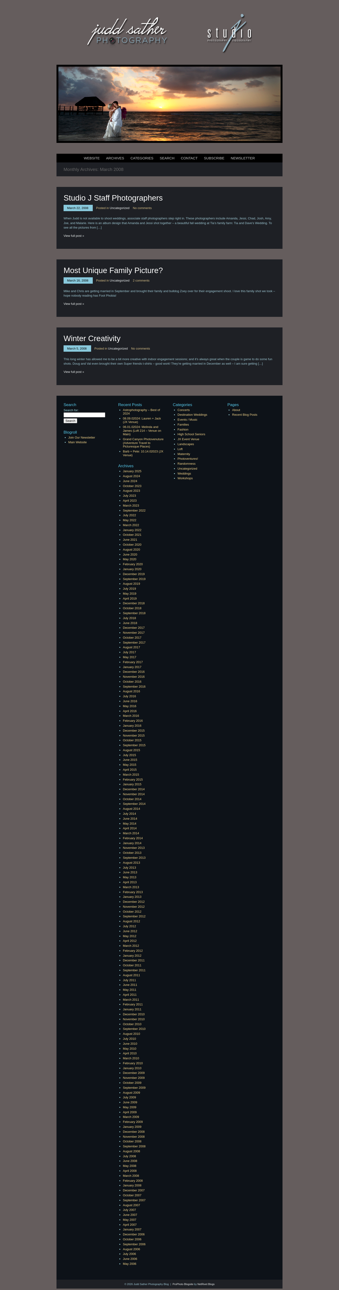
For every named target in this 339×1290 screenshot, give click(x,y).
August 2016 (131, 691)
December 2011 (134, 960)
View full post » (74, 236)
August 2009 (131, 1092)
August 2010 (131, 1034)
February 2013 (133, 892)
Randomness (187, 463)
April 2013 (130, 882)
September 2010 (134, 1029)
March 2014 (131, 833)
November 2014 (134, 794)
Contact (189, 158)
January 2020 (132, 569)
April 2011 (130, 994)
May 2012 (129, 936)
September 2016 (134, 686)
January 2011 (132, 1009)
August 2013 (131, 862)
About (236, 410)
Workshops (185, 478)
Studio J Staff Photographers (113, 198)
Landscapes (186, 444)
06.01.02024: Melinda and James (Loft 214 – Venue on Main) (142, 430)
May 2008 (129, 1166)
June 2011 (130, 985)
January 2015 (132, 784)
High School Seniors (191, 434)
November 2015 (134, 735)
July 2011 (129, 980)
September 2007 (134, 1200)
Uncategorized (119, 208)
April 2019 (130, 598)
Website (92, 158)
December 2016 (134, 671)
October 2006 (132, 1239)
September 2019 (134, 579)
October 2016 (132, 681)
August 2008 (131, 1151)
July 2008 (129, 1156)
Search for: (71, 410)
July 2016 (129, 696)
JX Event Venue (188, 439)
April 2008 (130, 1171)
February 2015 (133, 779)
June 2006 (130, 1259)
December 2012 (134, 901)
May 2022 (129, 520)
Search (167, 158)
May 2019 (129, 593)
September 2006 (134, 1244)
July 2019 (129, 588)
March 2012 (131, 945)
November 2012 (134, 906)
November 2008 (134, 1136)
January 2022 (132, 530)
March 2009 (131, 1117)
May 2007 (129, 1219)
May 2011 (129, 990)
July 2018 (129, 618)
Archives (115, 158)
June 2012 (130, 931)
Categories (141, 158)
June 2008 (130, 1161)
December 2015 (134, 730)
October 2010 (132, 1024)
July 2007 (129, 1210)
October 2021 (132, 534)
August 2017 (131, 647)
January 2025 (132, 471)
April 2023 (130, 500)
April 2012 (130, 941)
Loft (180, 449)
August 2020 (131, 549)
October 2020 (132, 544)
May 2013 (129, 877)
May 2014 (129, 823)
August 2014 (131, 808)
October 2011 (132, 965)
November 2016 (134, 676)
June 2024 (130, 481)
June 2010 (130, 1043)
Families (183, 424)
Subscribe (214, 158)
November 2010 (134, 1019)
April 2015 (130, 769)
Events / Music (188, 419)
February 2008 (133, 1180)
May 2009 (129, 1107)
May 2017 (129, 657)
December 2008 (134, 1131)
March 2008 (131, 1175)
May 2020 (129, 559)
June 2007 (130, 1215)
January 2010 (132, 1068)
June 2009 (130, 1102)
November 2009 (134, 1078)
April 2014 (130, 828)
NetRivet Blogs (206, 1284)
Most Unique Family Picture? (113, 270)
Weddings (184, 473)
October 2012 (132, 911)
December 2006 (134, 1234)
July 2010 (129, 1038)
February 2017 (133, 662)
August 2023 (131, 490)
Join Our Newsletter (81, 437)
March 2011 (131, 999)
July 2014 (129, 813)
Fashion (183, 429)
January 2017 (132, 667)
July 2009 (129, 1097)
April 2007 (130, 1224)
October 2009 (132, 1082)
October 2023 (132, 486)
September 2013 (134, 857)
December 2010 (134, 1014)
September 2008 (134, 1146)
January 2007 (132, 1229)
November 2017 (134, 632)
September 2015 (134, 745)
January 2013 (132, 897)
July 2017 (129, 652)
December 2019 (134, 574)
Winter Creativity (92, 338)
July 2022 (129, 515)
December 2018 (134, 603)
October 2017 (132, 637)
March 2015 (131, 774)
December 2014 (134, 789)
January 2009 (132, 1127)
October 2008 (132, 1141)
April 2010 (130, 1053)
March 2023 (131, 505)
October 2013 (132, 853)
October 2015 (132, 740)
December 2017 (134, 627)
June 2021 (130, 539)
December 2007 (134, 1190)
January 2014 (132, 843)
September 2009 (134, 1087)
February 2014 (133, 838)
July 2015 (129, 755)
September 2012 (134, 916)
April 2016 (130, 711)
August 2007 (131, 1205)
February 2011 (133, 1004)
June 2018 (130, 623)
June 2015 (130, 760)
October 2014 (132, 799)
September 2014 (134, 804)
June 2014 (130, 818)
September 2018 (134, 613)
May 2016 (129, 706)
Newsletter (243, 158)
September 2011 (134, 970)
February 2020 (133, 564)
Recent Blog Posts (244, 414)
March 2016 (131, 716)
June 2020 (130, 554)
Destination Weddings (192, 414)
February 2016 (133, 720)
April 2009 (130, 1112)
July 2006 (129, 1254)
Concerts (184, 410)
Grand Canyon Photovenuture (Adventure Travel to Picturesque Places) (143, 442)
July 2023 (129, 495)
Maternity (184, 454)
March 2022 (131, 525)
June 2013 (130, 872)
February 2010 (133, 1063)
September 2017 (134, 642)
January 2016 (132, 725)
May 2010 (129, 1048)
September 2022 (134, 510)
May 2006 (129, 1264)
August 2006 (131, 1249)
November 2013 (134, 848)
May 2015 (129, 764)
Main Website (77, 442)
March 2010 (131, 1058)
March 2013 (131, 887)
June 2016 (130, 701)
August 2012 (131, 921)
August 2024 (131, 476)
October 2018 (132, 608)
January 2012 (132, 955)
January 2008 (132, 1185)
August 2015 (131, 750)
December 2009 (134, 1073)
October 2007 (132, 1195)
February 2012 (133, 950)
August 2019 (131, 583)
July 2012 (129, 926)
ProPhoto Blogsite (183, 1284)
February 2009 (133, 1122)
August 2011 (131, 975)
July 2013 (129, 867)
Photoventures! (188, 458)
